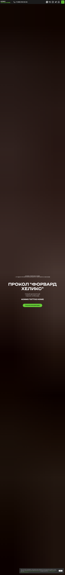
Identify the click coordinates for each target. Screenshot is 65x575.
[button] (62, 2)
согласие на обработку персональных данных (32, 571)
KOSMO (5, 2)
